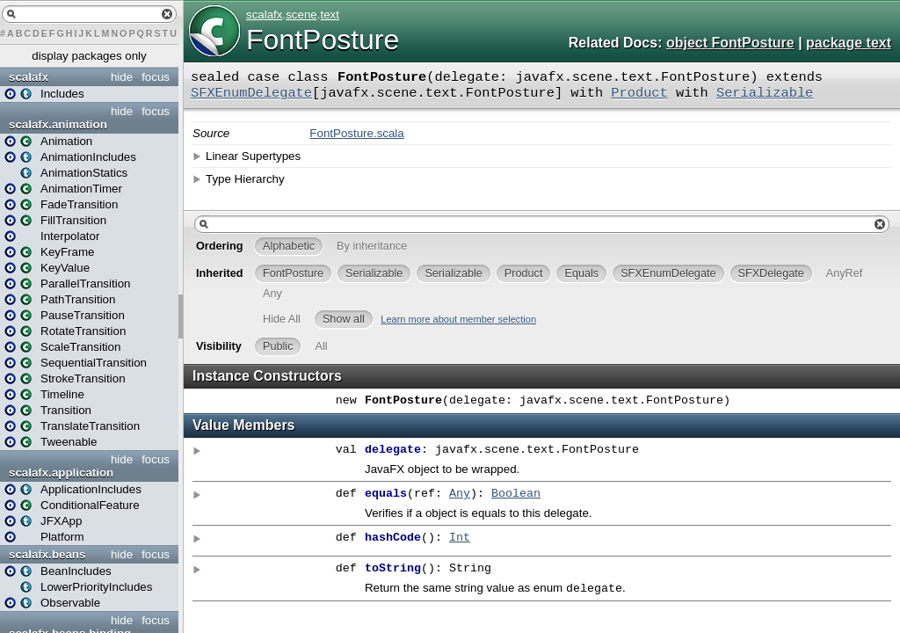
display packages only (89, 55)
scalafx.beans (47, 554)
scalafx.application (61, 472)
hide (122, 77)
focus (156, 77)
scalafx (28, 77)
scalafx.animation (58, 124)
